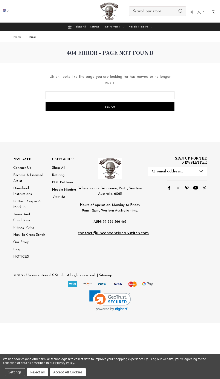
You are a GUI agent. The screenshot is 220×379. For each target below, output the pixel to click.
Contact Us (22, 168)
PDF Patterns (114, 27)
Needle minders (141, 27)
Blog (16, 249)
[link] (110, 301)
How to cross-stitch (29, 235)
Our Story (21, 242)
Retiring (94, 27)
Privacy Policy (24, 227)
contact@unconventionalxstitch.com (113, 233)
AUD (8, 11)
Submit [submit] (200, 171)
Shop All (81, 27)
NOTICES (21, 257)
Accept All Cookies (67, 372)
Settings (14, 372)
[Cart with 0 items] (213, 12)
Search (181, 11)
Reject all (37, 372)
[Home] (70, 27)
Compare (191, 12)
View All (58, 197)
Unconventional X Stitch (45, 275)
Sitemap (105, 275)
